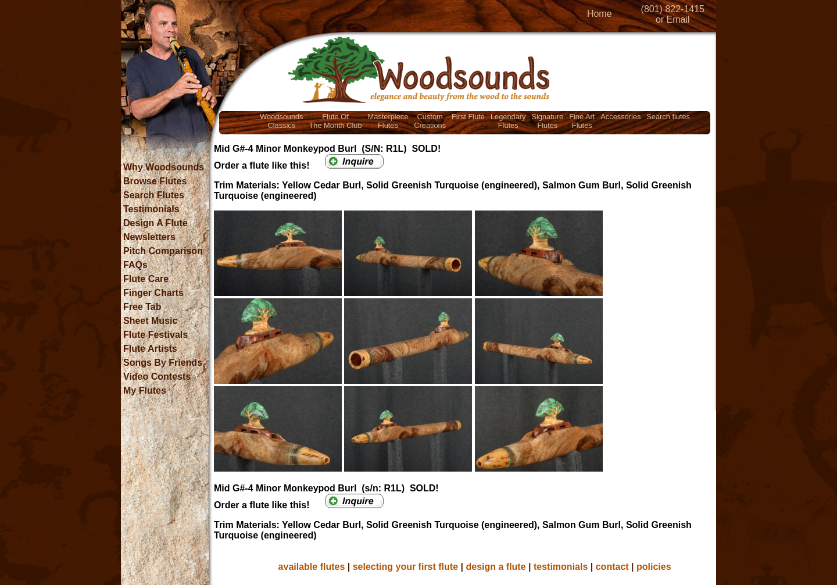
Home (599, 14)
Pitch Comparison (163, 251)
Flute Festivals (155, 335)
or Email (673, 19)
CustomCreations (430, 121)
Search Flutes (153, 195)
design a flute (495, 567)
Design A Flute (155, 223)
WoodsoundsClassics (281, 121)
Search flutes (668, 116)
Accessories (620, 116)
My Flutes (144, 390)
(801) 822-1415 (672, 9)
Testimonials (151, 209)
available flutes (311, 567)
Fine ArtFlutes (582, 121)
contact (612, 567)
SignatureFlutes (547, 121)
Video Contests (157, 376)
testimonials (561, 567)
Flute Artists (150, 349)
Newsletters (149, 237)
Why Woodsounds (163, 167)
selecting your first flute (405, 567)
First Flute (468, 116)
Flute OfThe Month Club (335, 121)
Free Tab (142, 307)
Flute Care (146, 279)
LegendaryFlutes (508, 121)
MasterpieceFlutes (388, 121)
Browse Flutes (155, 181)
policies (653, 567)
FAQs (135, 265)
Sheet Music (150, 321)
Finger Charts (153, 293)
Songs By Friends (162, 363)
